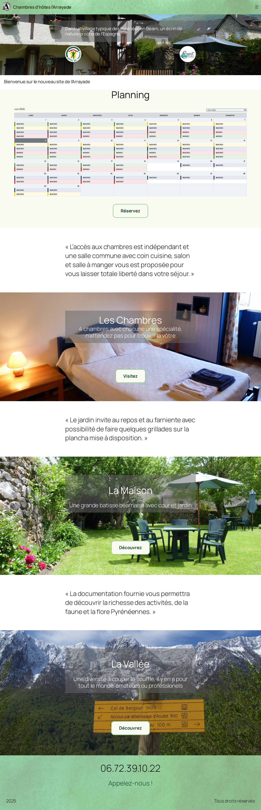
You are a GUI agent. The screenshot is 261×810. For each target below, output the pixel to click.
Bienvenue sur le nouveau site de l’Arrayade (47, 81)
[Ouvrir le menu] (256, 7)
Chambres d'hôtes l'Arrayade (42, 7)
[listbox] (226, 110)
